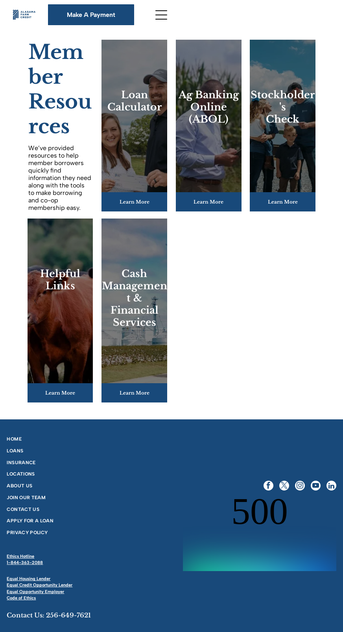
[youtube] (316, 486)
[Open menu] (161, 15)
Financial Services (135, 316)
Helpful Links (60, 280)
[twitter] (284, 486)
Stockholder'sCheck (283, 107)
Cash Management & (134, 286)
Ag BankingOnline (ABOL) (209, 107)
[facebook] (268, 486)
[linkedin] (331, 486)
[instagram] (300, 486)
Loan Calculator (134, 101)
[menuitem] (86, 439)
